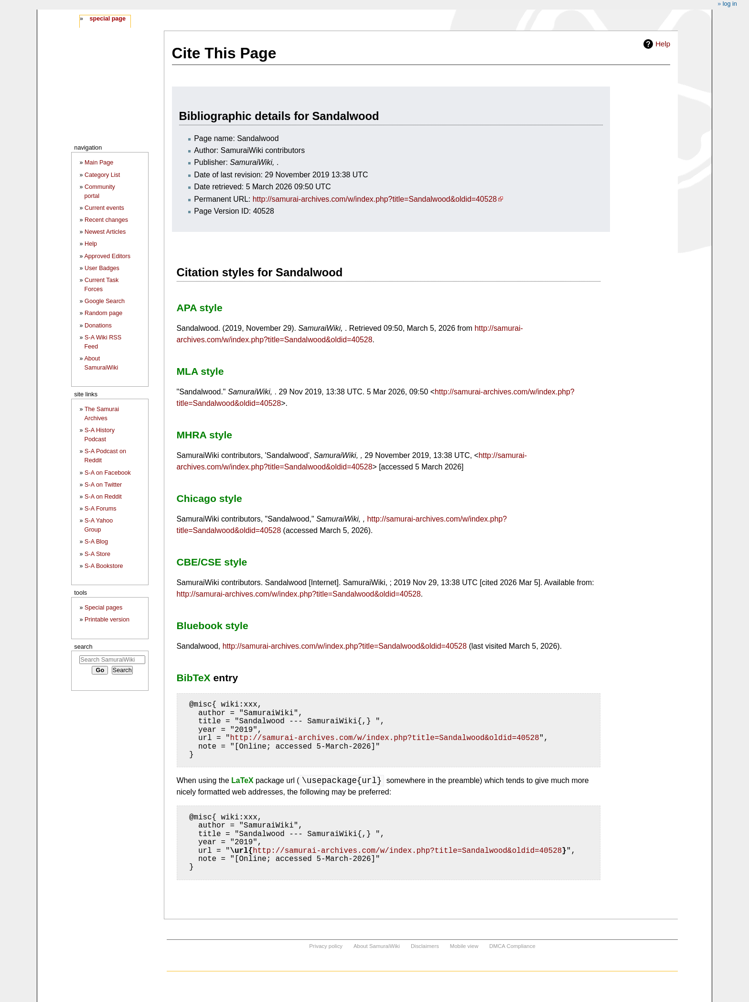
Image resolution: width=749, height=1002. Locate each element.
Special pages (103, 607)
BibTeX (194, 677)
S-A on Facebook (108, 472)
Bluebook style (212, 625)
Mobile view (464, 946)
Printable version (107, 619)
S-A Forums (100, 508)
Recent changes (106, 220)
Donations (98, 325)
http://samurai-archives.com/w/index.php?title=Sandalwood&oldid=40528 (375, 199)
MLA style (200, 371)
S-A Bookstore (104, 566)
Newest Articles (105, 232)
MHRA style (205, 434)
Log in (730, 3)
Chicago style (209, 498)
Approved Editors (107, 256)
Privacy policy (325, 946)
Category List (102, 175)
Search (83, 646)
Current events (104, 208)
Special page (107, 18)
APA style (200, 307)
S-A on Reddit (103, 496)
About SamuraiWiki (376, 946)
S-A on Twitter (103, 484)
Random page (103, 313)
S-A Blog (96, 541)
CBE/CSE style (212, 561)
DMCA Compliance (512, 946)
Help (662, 44)
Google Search (105, 301)
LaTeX (242, 780)
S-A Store (97, 554)
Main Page (99, 162)
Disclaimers (425, 946)
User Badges (102, 268)
